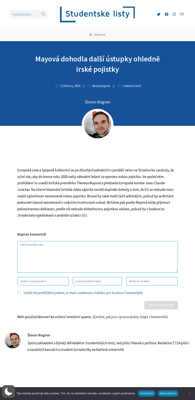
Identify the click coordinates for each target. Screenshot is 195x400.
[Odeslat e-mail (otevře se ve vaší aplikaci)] (181, 14)
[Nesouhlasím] (190, 393)
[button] (8, 391)
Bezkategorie (101, 86)
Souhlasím (147, 393)
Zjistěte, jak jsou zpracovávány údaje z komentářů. (131, 317)
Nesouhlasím (168, 393)
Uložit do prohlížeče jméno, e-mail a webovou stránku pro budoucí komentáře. (83, 293)
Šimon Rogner (38, 335)
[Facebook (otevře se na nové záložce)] (166, 14)
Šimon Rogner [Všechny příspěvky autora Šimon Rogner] (97, 102)
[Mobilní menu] (97, 35)
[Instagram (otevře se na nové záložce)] (174, 14)
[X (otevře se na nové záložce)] (158, 14)
